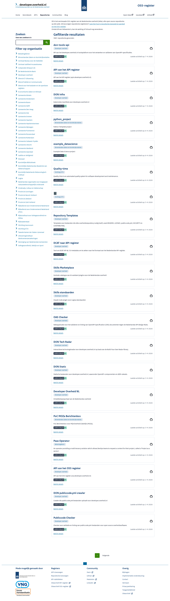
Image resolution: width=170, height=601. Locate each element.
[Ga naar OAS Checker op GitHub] (151, 320)
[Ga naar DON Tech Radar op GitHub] (151, 345)
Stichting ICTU (59, 172)
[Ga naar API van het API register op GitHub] (151, 73)
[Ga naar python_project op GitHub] (151, 122)
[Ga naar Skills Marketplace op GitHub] (151, 271)
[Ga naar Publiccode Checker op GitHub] (151, 521)
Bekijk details (58, 61)
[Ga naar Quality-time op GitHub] (151, 172)
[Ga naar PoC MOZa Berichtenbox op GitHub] (151, 419)
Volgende (105, 555)
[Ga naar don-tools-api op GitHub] (151, 48)
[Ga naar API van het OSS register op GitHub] (151, 471)
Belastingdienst (60, 444)
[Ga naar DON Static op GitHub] (151, 370)
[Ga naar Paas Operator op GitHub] (151, 444)
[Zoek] (46, 42)
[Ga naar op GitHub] (151, 197)
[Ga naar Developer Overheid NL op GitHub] (151, 395)
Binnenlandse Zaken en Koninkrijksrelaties (68, 123)
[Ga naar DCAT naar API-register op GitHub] (151, 246)
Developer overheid (61, 48)
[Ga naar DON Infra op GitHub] (151, 98)
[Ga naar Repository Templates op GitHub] (151, 219)
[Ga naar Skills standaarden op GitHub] (151, 296)
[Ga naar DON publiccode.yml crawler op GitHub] (151, 496)
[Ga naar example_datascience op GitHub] (151, 147)
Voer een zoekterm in (24, 37)
